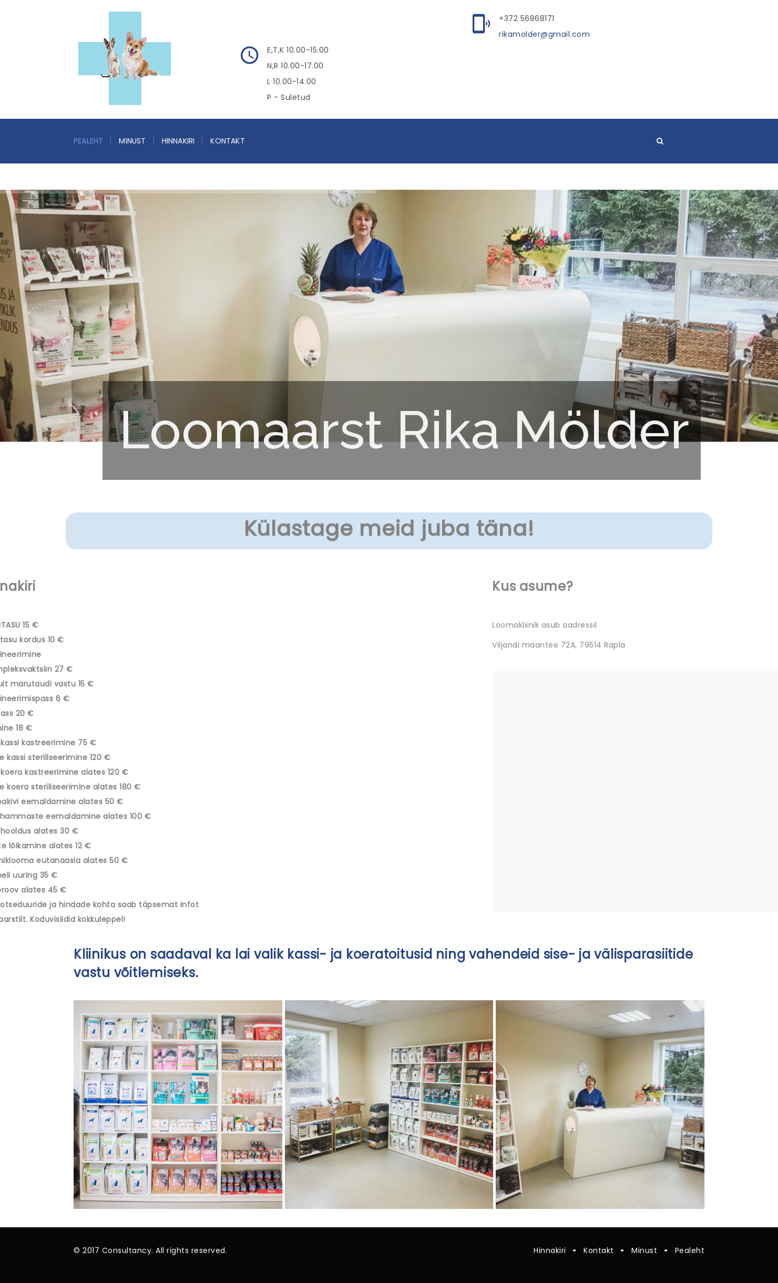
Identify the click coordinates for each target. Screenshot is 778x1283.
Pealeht (88, 141)
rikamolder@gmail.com (544, 34)
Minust (132, 141)
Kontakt (227, 141)
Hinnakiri (178, 141)
